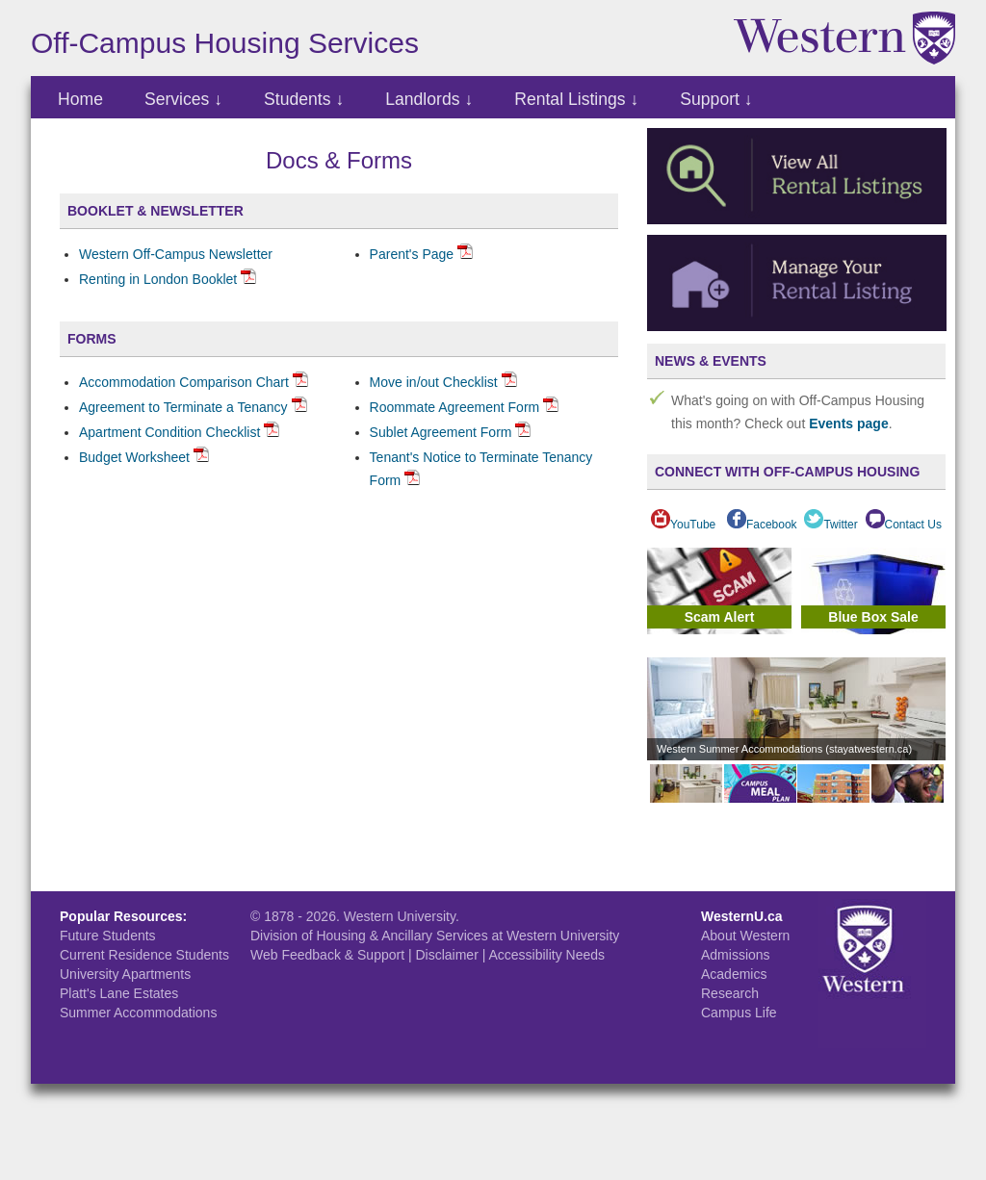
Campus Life (739, 1012)
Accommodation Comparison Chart (184, 382)
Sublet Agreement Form (441, 432)
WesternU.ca (742, 916)
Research (730, 993)
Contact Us (904, 524)
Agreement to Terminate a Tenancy (183, 407)
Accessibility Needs (546, 954)
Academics (733, 974)
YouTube (683, 524)
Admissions (735, 954)
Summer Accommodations (138, 1012)
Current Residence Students (144, 954)
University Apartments (125, 974)
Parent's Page (412, 254)
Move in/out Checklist (434, 382)
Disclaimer (446, 954)
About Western (745, 935)
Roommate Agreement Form (455, 407)
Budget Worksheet (134, 457)
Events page (848, 423)
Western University (399, 916)
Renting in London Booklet (158, 279)
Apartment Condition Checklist (169, 432)
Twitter (830, 524)
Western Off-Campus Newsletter (175, 254)
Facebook (762, 524)
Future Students (108, 935)
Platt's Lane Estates (119, 993)
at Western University (556, 935)
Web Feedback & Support (327, 954)
